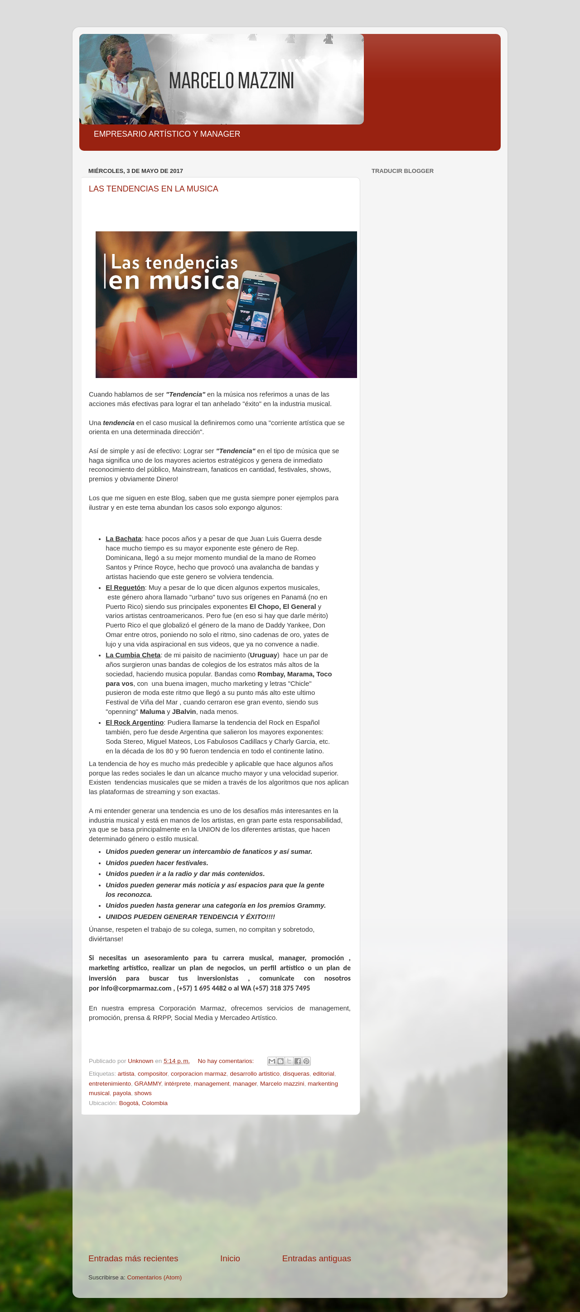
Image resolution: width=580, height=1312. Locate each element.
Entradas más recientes (133, 1258)
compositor (152, 1073)
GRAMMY (148, 1083)
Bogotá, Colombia (143, 1103)
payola (122, 1093)
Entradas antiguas (316, 1258)
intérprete (177, 1083)
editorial (323, 1073)
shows (143, 1093)
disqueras (296, 1073)
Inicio (230, 1258)
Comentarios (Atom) (154, 1277)
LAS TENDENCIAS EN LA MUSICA (153, 188)
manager (245, 1083)
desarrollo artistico (255, 1073)
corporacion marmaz (199, 1073)
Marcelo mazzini (282, 1083)
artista (126, 1073)
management (212, 1083)
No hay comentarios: (227, 1061)
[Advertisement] (220, 1183)
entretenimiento (110, 1083)
